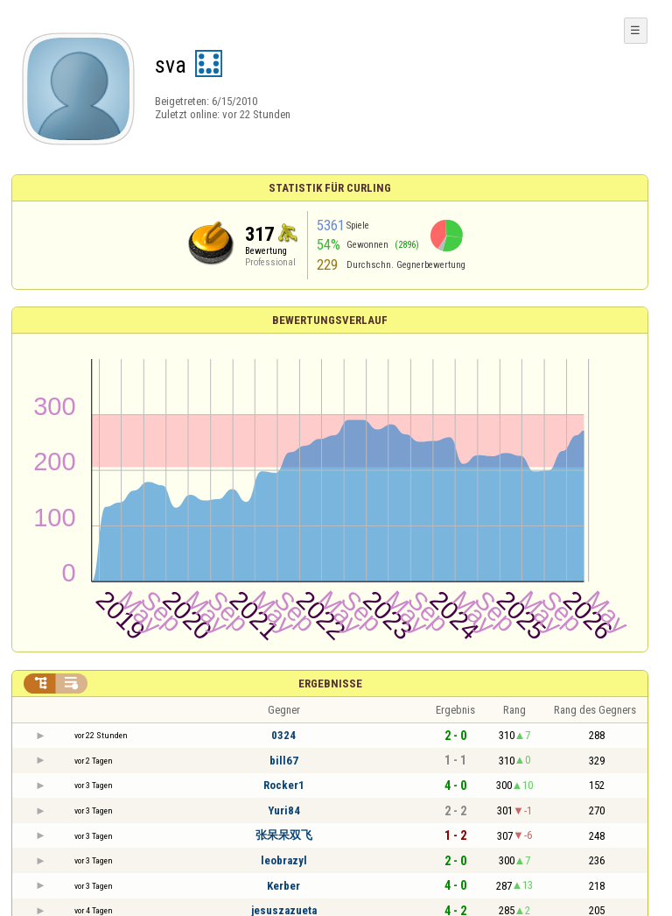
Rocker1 (283, 785)
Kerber (283, 885)
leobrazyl (284, 860)
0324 (283, 735)
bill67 (284, 760)
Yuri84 (284, 810)
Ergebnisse (330, 683)
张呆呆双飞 (284, 835)
